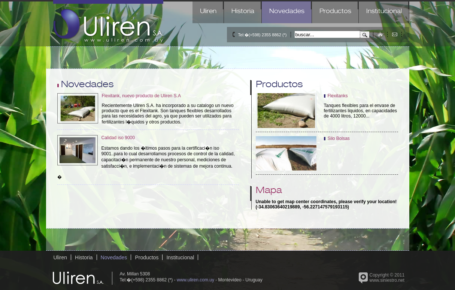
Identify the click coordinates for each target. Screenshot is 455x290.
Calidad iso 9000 (118, 137)
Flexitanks (338, 95)
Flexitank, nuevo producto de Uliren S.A (141, 95)
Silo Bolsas (339, 138)
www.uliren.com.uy (195, 280)
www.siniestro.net (387, 280)
